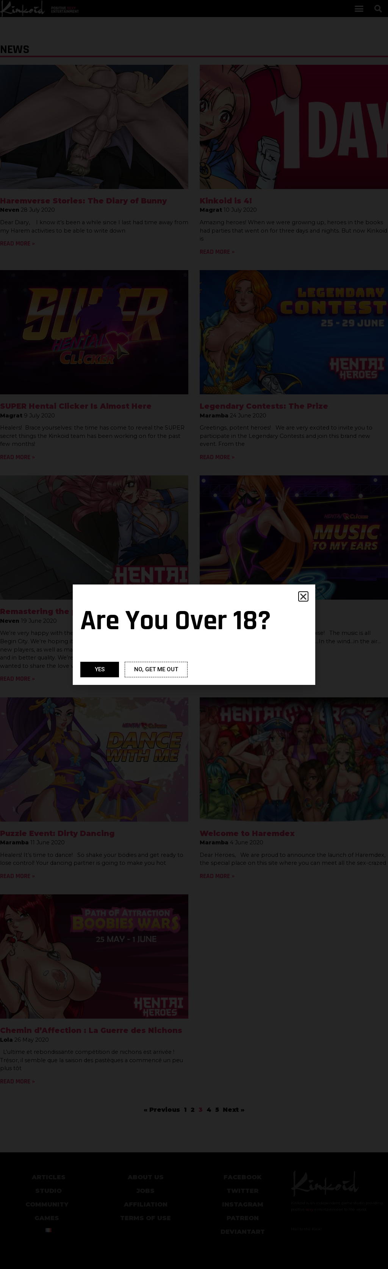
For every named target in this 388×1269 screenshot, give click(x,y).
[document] (194, 634)
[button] (303, 596)
